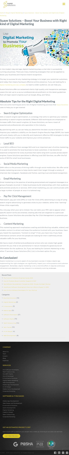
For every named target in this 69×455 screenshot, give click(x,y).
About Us (6, 351)
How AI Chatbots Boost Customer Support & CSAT (20, 281)
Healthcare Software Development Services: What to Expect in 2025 (26, 287)
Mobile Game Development (11, 389)
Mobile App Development (11, 385)
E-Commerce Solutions (10, 378)
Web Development (10, 335)
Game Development (9, 408)
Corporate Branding (9, 391)
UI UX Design (8, 331)
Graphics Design (8, 412)
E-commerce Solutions (10, 405)
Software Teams (9, 319)
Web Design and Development (12, 403)
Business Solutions (10, 298)
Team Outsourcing (10, 323)
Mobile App (7, 310)
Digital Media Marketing (10, 380)
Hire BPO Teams (8, 374)
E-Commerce (8, 306)
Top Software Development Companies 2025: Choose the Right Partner (27, 284)
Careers (5, 356)
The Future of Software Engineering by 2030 (18, 278)
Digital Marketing (17, 13)
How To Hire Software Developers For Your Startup (20, 290)
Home (2, 13)
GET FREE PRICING (11, 436)
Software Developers (10, 314)
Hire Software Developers (11, 370)
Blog (7, 13)
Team (4, 354)
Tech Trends (8, 327)
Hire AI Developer (8, 376)
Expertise (5, 360)
